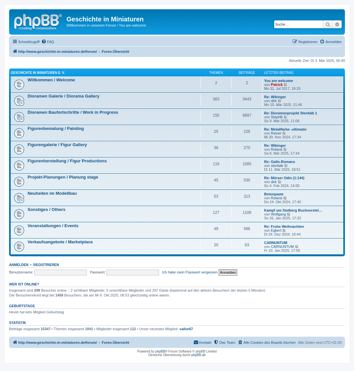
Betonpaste (274, 194)
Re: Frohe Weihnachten (284, 226)
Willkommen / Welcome (51, 79)
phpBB (160, 351)
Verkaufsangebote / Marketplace (60, 241)
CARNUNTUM (275, 243)
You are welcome (278, 81)
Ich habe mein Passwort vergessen (190, 272)
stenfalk (277, 166)
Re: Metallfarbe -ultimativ (285, 129)
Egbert (276, 230)
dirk (274, 101)
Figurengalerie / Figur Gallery (57, 144)
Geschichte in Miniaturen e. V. (38, 73)
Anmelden (19, 265)
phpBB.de (198, 355)
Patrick (277, 85)
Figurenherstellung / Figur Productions (67, 160)
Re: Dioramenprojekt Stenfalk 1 (290, 113)
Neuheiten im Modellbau (52, 193)
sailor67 (186, 329)
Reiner (276, 133)
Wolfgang (278, 214)
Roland (276, 149)
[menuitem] (47, 42)
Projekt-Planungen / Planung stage (63, 177)
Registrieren (46, 265)
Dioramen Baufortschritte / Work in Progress (73, 112)
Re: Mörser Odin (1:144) (284, 178)
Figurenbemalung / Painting (56, 128)
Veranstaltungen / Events (53, 225)
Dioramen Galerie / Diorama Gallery (63, 96)
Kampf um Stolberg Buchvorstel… (293, 210)
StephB (277, 117)
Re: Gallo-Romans (279, 162)
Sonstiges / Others (47, 209)
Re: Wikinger (275, 97)
